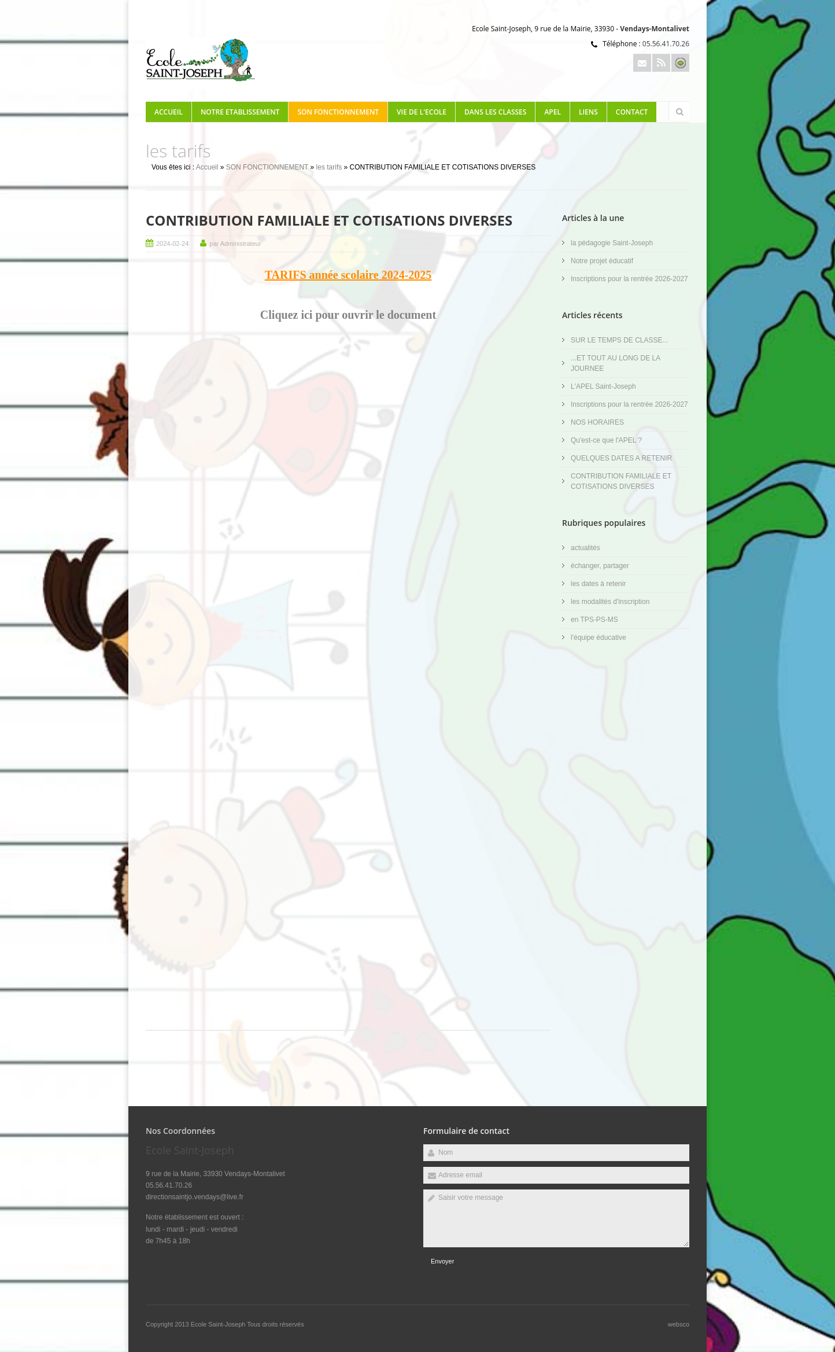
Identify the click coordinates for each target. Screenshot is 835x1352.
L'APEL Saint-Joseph (603, 386)
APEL (552, 112)
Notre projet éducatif (602, 261)
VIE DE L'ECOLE (421, 112)
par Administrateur (235, 243)
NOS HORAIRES (597, 422)
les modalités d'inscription (610, 602)
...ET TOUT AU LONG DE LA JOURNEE (615, 363)
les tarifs (329, 167)
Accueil (168, 112)
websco (678, 1324)
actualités (585, 548)
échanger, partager (600, 566)
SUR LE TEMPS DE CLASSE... (619, 340)
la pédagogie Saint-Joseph (612, 243)
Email (642, 63)
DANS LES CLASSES (495, 112)
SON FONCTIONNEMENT (338, 112)
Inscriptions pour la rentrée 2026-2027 (629, 279)
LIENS (588, 112)
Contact (632, 112)
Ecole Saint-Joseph (219, 1324)
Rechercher (679, 111)
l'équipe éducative (598, 637)
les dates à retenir (598, 584)
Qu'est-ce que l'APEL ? (606, 440)
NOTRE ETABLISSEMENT (240, 112)
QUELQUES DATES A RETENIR (621, 458)
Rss (661, 63)
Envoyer (442, 1261)
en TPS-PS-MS (594, 620)
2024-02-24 (172, 243)
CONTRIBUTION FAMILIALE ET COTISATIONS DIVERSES (329, 220)
